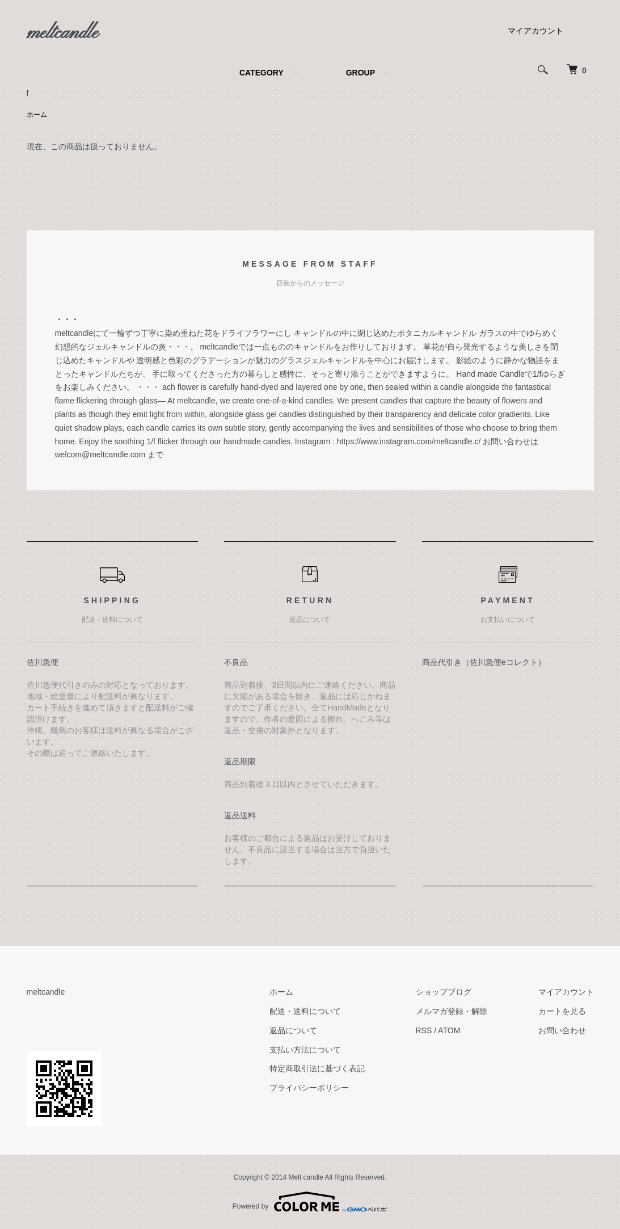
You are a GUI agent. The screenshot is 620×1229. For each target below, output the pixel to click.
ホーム (37, 115)
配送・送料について (305, 1011)
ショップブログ (443, 991)
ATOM (449, 1030)
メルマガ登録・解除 (451, 1011)
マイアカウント (535, 30)
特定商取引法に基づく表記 (317, 1068)
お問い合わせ (562, 1030)
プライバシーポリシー (309, 1087)
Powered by (310, 1202)
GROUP (360, 72)
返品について (293, 1030)
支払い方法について (305, 1049)
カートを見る (562, 1011)
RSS (424, 1030)
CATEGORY (261, 72)
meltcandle (63, 33)
